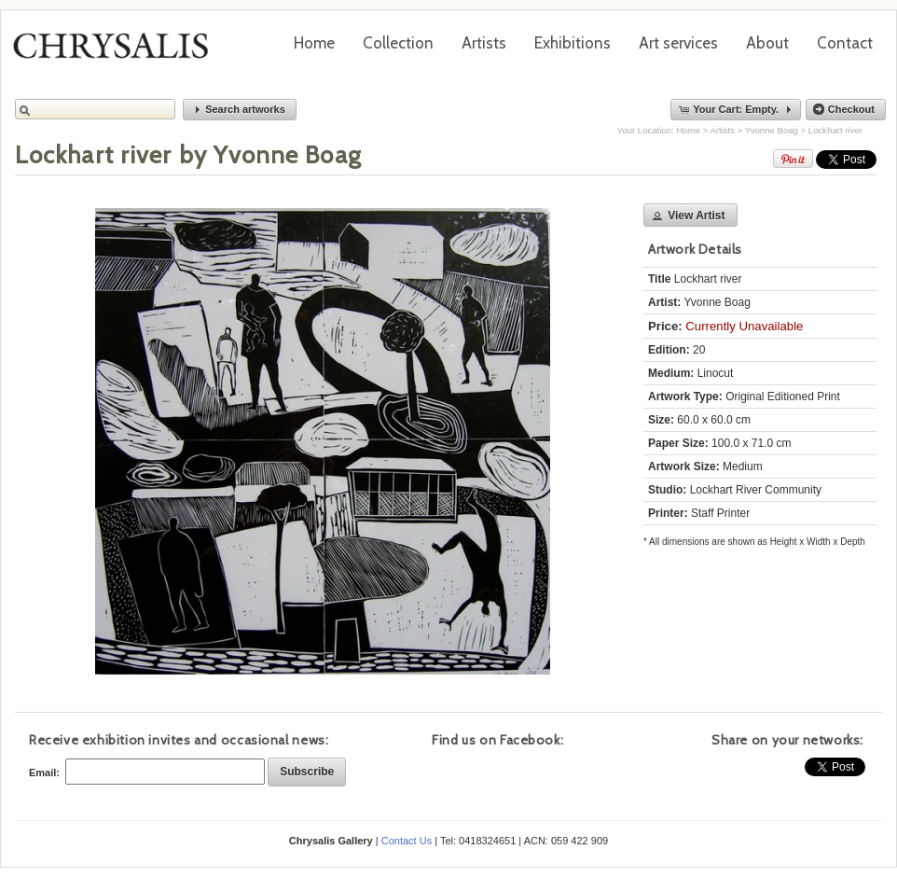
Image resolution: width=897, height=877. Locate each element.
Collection (398, 43)
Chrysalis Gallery (117, 52)
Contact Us (406, 840)
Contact (845, 43)
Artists (484, 43)
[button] (240, 109)
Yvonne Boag (771, 130)
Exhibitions (572, 43)
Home (314, 43)
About (767, 43)
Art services (678, 43)
